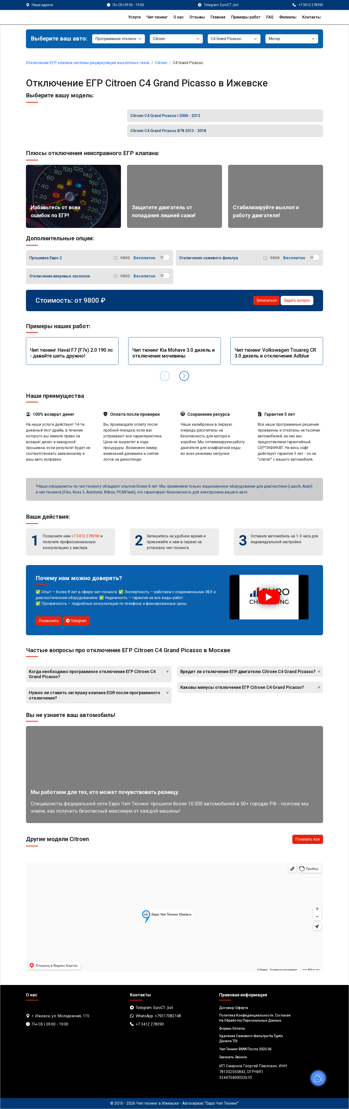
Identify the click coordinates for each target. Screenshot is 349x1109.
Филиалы (287, 17)
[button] (184, 376)
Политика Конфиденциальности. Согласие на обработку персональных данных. (255, 1017)
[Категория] (118, 38)
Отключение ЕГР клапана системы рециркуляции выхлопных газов (88, 62)
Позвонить (49, 620)
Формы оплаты (232, 1028)
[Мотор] (291, 38)
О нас (179, 17)
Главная (218, 17)
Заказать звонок (233, 1057)
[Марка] (176, 38)
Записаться (266, 300)
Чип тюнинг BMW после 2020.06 (245, 1049)
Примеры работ (246, 17)
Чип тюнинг (157, 17)
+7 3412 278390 (85, 536)
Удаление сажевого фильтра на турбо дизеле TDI (251, 1038)
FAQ (269, 17)
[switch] (164, 257)
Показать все (307, 839)
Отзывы (197, 17)
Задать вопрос (297, 300)
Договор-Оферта (233, 1008)
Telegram (76, 620)
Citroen (161, 62)
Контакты (311, 17)
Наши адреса (42, 5)
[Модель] (234, 38)
